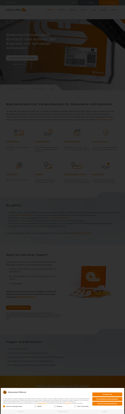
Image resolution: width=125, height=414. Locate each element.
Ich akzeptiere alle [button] (107, 394)
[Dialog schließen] (122, 390)
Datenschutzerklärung (42, 403)
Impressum (104, 411)
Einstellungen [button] (68, 403)
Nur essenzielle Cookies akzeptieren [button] (107, 399)
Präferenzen (20, 411)
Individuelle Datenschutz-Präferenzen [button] (107, 403)
